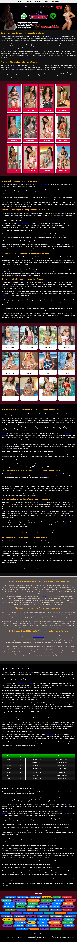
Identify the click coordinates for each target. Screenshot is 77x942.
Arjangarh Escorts (32, 919)
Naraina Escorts (21, 909)
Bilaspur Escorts (7, 925)
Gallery (46, 1)
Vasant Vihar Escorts (35, 897)
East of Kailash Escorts (9, 906)
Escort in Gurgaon (15, 870)
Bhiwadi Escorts (5, 913)
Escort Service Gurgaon (41, 184)
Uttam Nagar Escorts (54, 906)
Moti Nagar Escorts (10, 909)
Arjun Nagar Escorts (19, 916)
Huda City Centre (28, 913)
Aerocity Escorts (47, 897)
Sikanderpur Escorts (18, 925)
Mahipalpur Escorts (21, 903)
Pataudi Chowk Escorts (69, 916)
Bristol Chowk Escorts (20, 919)
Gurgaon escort (50, 734)
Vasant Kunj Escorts (23, 897)
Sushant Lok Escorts (16, 913)
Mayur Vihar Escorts (42, 906)
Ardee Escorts (31, 922)
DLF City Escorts (72, 913)
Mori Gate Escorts (56, 903)
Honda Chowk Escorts (54, 922)
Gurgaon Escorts (56, 36)
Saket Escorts (56, 897)
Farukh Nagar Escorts (20, 922)
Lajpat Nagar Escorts (47, 900)
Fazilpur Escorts (8, 922)
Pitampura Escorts (33, 903)
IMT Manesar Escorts (43, 916)
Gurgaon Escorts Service (42, 475)
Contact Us (28, 1)
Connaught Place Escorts (19, 900)
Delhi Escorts (55, 1)
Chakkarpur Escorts (69, 925)
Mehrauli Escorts (67, 897)
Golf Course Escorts (43, 925)
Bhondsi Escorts (34, 928)
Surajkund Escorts (7, 919)
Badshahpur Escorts (44, 919)
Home (19, 1)
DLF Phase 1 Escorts (7, 916)
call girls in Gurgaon (44, 596)
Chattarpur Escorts (58, 900)
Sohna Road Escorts (31, 925)
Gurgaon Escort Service (7, 258)
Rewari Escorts (38, 913)
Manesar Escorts (67, 909)
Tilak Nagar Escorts (32, 909)
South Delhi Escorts (44, 903)
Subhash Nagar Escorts (67, 906)
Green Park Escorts (9, 903)
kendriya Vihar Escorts (22, 928)
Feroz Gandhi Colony (56, 919)
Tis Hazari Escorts (68, 903)
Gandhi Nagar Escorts (56, 925)
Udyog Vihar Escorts (67, 922)
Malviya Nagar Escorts (33, 900)
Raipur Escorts (44, 928)
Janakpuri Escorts (44, 909)
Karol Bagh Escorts (10, 897)
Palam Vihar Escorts (56, 909)
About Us (37, 1)
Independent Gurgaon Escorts (25, 683)
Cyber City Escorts (60, 913)
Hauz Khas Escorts (70, 900)
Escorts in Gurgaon (6, 295)
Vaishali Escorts (21, 906)
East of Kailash (31, 906)
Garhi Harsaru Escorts (56, 916)
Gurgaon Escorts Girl (38, 637)
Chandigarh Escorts (55, 928)
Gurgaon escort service (16, 67)
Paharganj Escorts (6, 900)
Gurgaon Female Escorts (22, 223)
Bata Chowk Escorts (69, 919)
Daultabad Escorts (42, 922)
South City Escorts (31, 916)
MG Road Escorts (49, 913)
